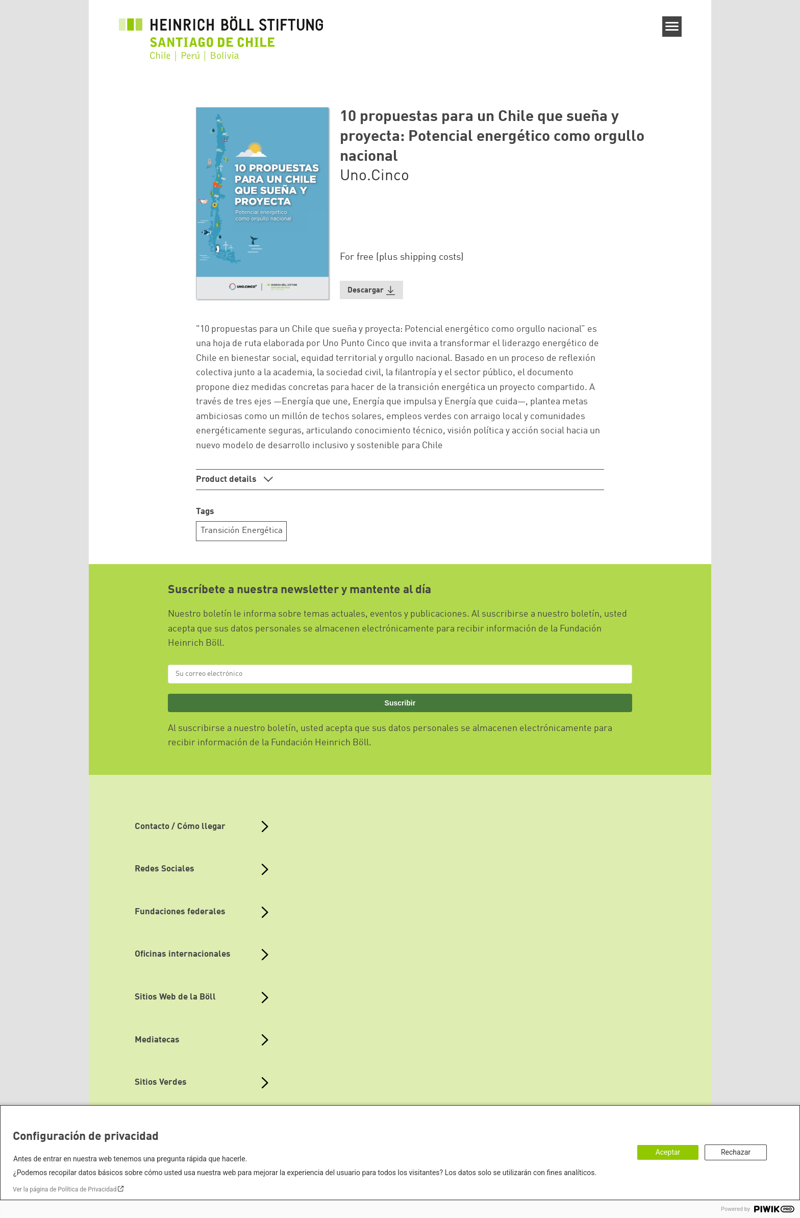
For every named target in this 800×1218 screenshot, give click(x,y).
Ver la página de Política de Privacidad (64, 1189)
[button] (371, 290)
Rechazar (736, 1152)
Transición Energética (242, 530)
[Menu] (672, 26)
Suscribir (400, 703)
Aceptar (668, 1152)
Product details (227, 479)
